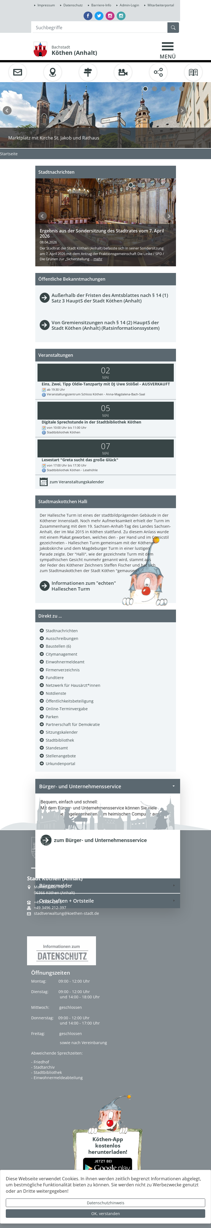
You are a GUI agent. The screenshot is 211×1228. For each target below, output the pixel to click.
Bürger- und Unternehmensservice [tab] (107, 786)
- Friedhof (40, 1062)
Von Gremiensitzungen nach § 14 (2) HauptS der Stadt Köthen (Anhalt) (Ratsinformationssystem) (105, 325)
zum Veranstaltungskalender (77, 481)
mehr (98, 258)
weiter (181, 110)
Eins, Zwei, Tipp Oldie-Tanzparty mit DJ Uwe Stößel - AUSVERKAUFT (106, 384)
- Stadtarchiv (43, 1067)
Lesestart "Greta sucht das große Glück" (80, 459)
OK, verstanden (105, 1213)
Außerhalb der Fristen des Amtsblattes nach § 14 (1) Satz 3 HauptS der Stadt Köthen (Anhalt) (110, 298)
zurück (7, 110)
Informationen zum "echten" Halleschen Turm (84, 586)
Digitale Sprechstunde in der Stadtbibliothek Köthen (91, 422)
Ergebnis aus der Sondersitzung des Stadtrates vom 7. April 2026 (102, 233)
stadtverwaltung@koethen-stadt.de (66, 913)
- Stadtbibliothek (46, 1072)
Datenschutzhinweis (105, 1202)
